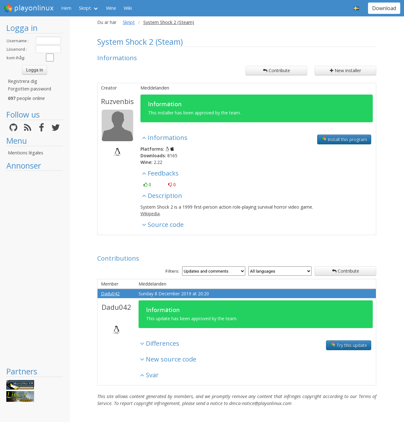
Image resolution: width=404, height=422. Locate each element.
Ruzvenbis (117, 101)
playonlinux (29, 8)
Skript (85, 8)
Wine (111, 8)
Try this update (348, 345)
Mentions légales (25, 153)
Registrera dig (22, 81)
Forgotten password (29, 89)
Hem (66, 8)
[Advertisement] (34, 268)
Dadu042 (110, 294)
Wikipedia (150, 214)
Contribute (276, 70)
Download (384, 8)
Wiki (128, 8)
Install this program (344, 139)
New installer (345, 70)
